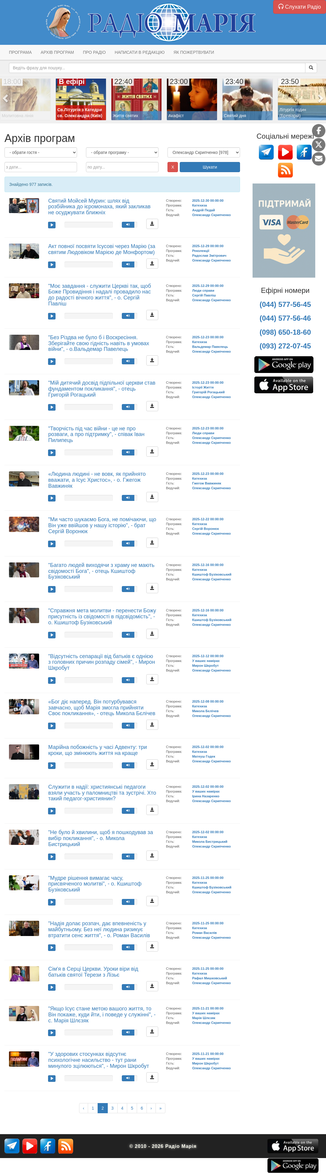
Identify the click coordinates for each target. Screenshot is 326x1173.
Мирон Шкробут (205, 665)
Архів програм (57, 52)
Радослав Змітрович (209, 255)
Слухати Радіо (299, 7)
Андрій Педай (203, 210)
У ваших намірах (206, 661)
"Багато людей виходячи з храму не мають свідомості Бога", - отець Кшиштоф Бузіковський (101, 571)
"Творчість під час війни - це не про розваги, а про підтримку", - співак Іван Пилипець (96, 434)
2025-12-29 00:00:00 (208, 246)
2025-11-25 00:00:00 (208, 878)
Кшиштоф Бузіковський (211, 574)
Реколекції (200, 251)
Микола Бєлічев (205, 711)
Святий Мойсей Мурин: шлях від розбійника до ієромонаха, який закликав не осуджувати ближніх (99, 207)
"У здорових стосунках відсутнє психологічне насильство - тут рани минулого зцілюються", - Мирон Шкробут (98, 1060)
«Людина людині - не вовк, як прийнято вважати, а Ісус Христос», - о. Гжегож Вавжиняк (97, 480)
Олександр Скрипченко (211, 215)
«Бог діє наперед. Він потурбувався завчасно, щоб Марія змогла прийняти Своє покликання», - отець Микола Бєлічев (101, 708)
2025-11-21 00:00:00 (208, 1008)
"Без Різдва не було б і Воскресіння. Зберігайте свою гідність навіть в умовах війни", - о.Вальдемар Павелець (98, 343)
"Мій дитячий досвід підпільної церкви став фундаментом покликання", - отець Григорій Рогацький (101, 389)
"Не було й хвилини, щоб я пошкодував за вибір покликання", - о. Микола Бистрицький (100, 838)
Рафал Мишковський (209, 978)
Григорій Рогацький (208, 392)
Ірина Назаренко (205, 796)
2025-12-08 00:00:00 (208, 701)
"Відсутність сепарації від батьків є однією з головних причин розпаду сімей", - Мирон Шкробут (101, 662)
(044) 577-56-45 (285, 304)
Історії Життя (203, 387)
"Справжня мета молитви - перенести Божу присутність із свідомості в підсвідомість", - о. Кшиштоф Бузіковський (102, 617)
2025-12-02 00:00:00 (208, 747)
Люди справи (203, 290)
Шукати (210, 167)
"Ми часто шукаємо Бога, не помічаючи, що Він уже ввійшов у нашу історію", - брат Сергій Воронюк (102, 525)
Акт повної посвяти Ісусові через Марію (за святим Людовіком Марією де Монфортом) (101, 249)
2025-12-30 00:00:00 (208, 200)
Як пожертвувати (193, 52)
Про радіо (94, 52)
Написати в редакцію (139, 52)
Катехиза (199, 205)
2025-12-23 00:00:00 (208, 337)
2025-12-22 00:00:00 (208, 519)
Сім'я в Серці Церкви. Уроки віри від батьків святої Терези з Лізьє (93, 972)
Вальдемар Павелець (210, 346)
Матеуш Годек (203, 756)
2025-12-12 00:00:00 (208, 656)
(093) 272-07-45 (285, 346)
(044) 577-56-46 (285, 318)
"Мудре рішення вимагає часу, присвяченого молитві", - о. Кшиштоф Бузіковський (94, 884)
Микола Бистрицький (209, 841)
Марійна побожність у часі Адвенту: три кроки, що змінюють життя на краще (97, 750)
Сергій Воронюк (205, 528)
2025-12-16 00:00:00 (208, 565)
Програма (20, 52)
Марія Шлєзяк (203, 1018)
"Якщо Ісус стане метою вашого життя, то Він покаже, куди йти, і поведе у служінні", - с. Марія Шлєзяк (102, 1015)
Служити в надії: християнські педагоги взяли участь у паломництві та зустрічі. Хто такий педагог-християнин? (102, 793)
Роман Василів (204, 933)
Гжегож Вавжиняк (206, 483)
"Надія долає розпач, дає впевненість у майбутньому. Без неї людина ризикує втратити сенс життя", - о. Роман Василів (99, 929)
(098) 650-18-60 (285, 332)
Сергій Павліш (204, 295)
